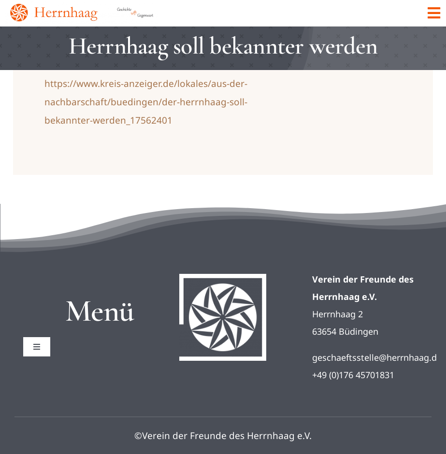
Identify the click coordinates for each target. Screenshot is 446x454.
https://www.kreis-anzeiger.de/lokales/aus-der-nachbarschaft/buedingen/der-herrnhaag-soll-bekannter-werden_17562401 (145, 102)
